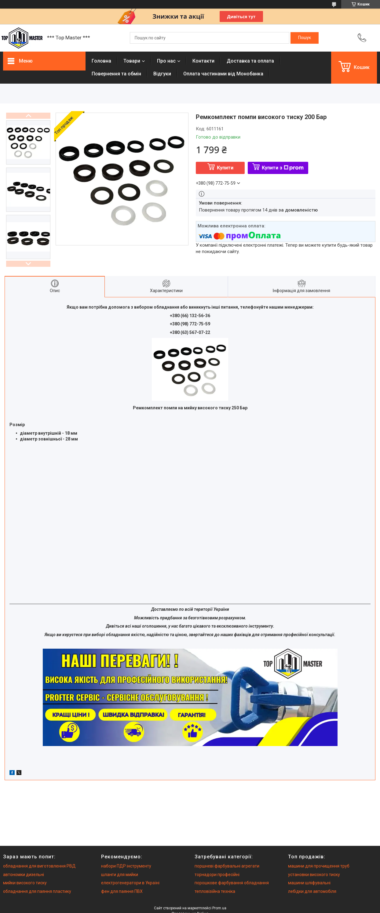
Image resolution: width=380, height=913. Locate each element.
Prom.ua (219, 908)
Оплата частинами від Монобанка (223, 74)
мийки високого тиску (25, 882)
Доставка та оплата (250, 61)
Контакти (203, 61)
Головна (101, 61)
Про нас (166, 61)
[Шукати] (304, 38)
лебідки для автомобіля (312, 891)
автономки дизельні (23, 874)
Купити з (283, 168)
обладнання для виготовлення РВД (39, 866)
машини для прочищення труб (318, 866)
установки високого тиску (314, 874)
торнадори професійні (217, 874)
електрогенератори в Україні (130, 882)
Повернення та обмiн (116, 74)
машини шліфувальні (309, 882)
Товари (131, 61)
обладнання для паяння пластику (37, 891)
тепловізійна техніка (215, 891)
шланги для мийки (119, 874)
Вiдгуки (162, 74)
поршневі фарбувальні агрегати (227, 866)
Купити (225, 168)
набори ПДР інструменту (126, 866)
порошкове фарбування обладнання (232, 882)
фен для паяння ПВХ (122, 891)
